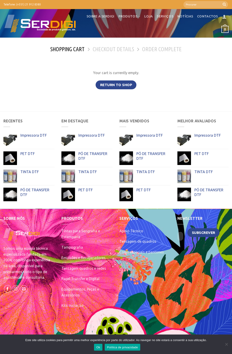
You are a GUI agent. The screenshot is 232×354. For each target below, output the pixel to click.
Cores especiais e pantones (141, 252)
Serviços (165, 16)
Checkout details (113, 49)
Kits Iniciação (72, 305)
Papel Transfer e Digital (80, 279)
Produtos (129, 16)
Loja (148, 16)
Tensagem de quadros (137, 241)
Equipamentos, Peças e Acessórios (80, 292)
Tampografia (72, 247)
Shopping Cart (67, 49)
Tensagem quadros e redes (83, 268)
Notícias (185, 16)
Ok (98, 347)
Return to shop (116, 85)
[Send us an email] (24, 289)
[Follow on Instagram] (15, 289)
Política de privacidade (122, 347)
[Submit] (224, 4)
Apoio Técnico (131, 231)
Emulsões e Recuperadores (83, 258)
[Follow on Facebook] (7, 289)
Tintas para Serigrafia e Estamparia (80, 234)
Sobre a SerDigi (100, 16)
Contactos (207, 16)
